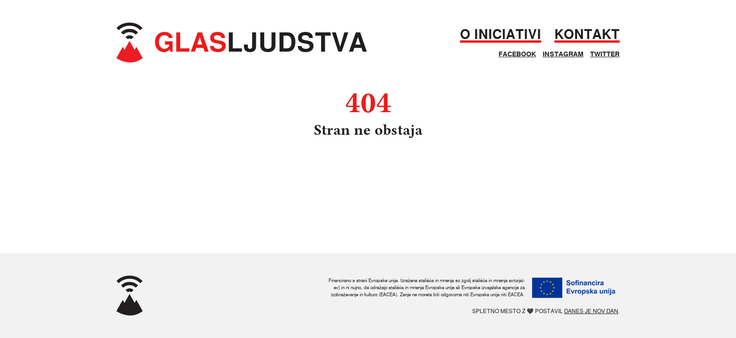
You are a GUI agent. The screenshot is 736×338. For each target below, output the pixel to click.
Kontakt (587, 34)
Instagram (563, 54)
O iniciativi (500, 34)
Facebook (517, 54)
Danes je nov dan (591, 311)
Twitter (605, 54)
